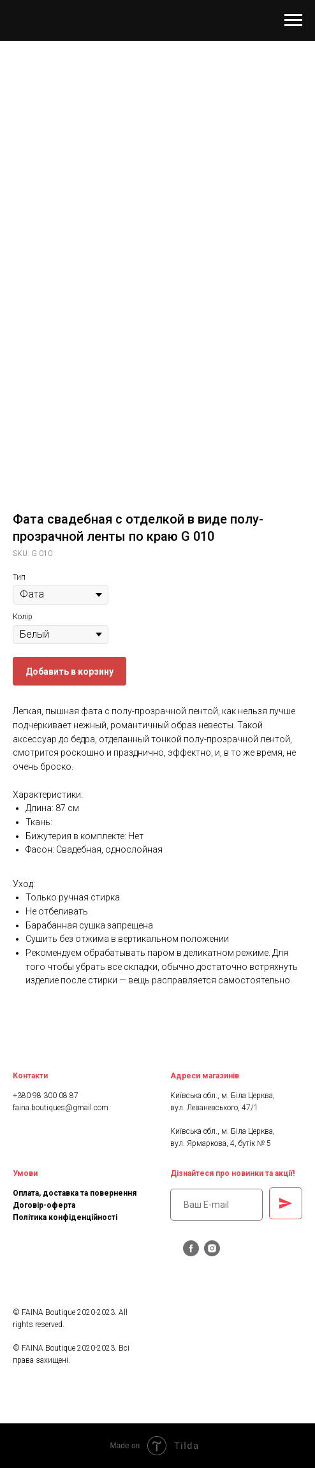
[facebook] (191, 1252)
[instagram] (212, 1252)
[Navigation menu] (293, 20)
